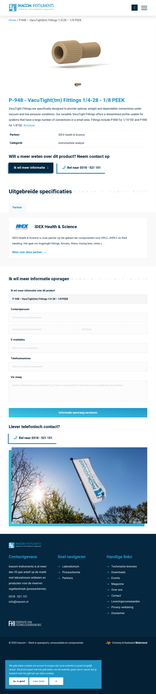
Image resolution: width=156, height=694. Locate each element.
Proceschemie (71, 572)
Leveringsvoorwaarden (125, 601)
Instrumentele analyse (71, 143)
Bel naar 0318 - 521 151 (84, 167)
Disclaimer (118, 613)
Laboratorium (70, 566)
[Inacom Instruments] (31, 8)
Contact (116, 596)
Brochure (29, 125)
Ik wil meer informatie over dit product (33, 290)
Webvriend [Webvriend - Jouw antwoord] (141, 643)
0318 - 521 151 (18, 597)
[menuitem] (142, 8)
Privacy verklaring (122, 607)
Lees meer (39, 681)
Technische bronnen (124, 566)
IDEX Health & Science (71, 135)
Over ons (116, 590)
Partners (67, 578)
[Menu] (142, 8)
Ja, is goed (19, 681)
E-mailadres (18, 339)
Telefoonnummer (21, 358)
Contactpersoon (20, 309)
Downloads (118, 572)
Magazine (117, 584)
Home (12, 20)
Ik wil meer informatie (29, 167)
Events (115, 578)
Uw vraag (16, 377)
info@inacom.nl (18, 602)
